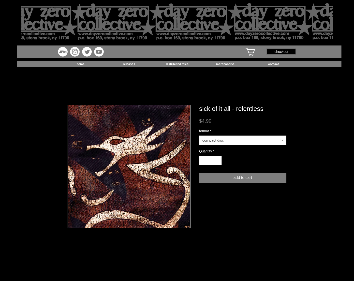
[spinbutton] (210, 160)
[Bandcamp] (63, 52)
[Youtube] (99, 52)
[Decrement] (203, 160)
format (205, 131)
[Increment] (218, 160)
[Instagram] (75, 52)
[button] (255, 52)
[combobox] (242, 140)
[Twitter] (87, 52)
